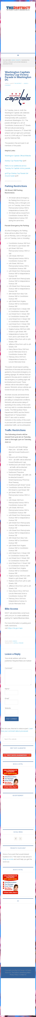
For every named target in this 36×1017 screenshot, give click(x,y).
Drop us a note (8, 859)
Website (8, 708)
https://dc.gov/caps (15, 628)
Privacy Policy (14, 974)
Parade (21, 643)
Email (7, 698)
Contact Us (22, 974)
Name (7, 689)
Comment (9, 668)
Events (15, 641)
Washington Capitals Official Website (18, 156)
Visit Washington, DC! (18, 8)
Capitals (15, 643)
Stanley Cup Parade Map (13, 161)
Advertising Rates (25, 972)
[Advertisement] (18, 32)
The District (15, 972)
